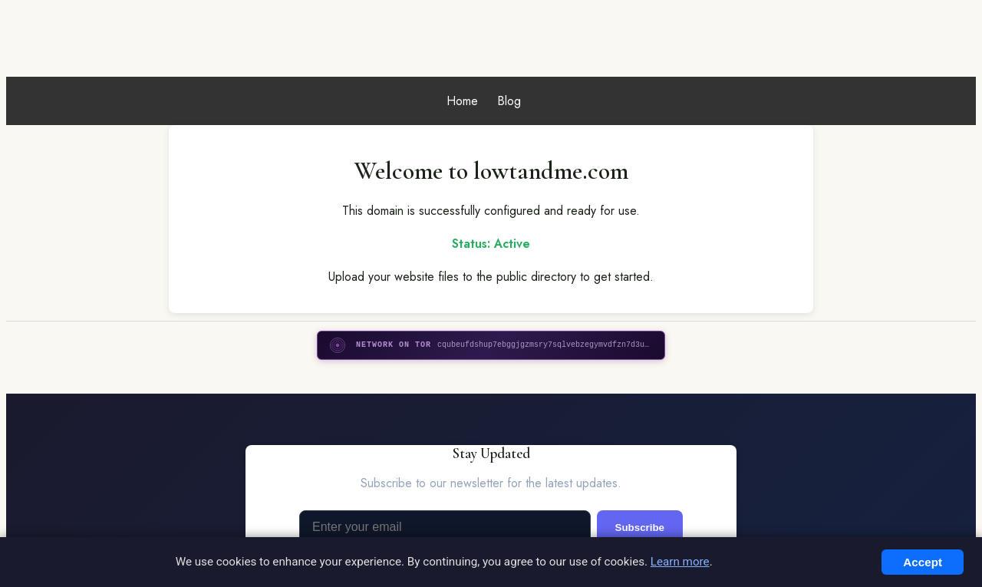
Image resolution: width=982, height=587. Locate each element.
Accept (922, 562)
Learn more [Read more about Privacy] (680, 562)
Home (462, 101)
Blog (509, 101)
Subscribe (639, 527)
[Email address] (445, 527)
